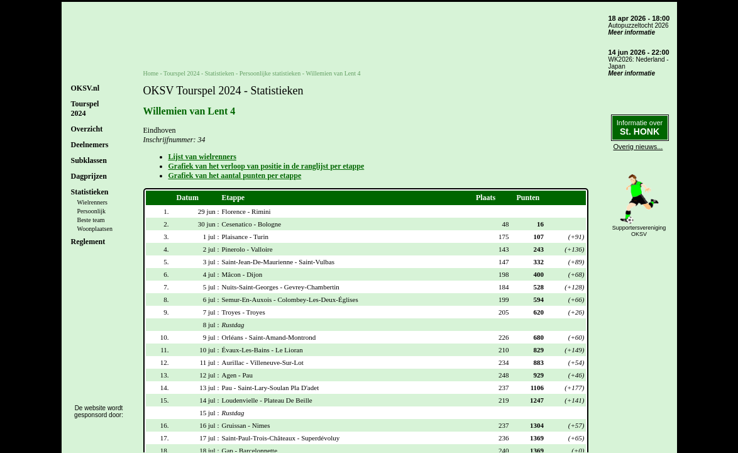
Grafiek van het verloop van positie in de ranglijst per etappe (266, 166)
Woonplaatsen (95, 228)
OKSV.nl (85, 88)
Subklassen (89, 160)
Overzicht (87, 129)
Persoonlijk (91, 211)
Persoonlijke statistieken (270, 73)
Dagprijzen (89, 176)
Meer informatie (632, 32)
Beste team (91, 219)
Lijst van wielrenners (202, 156)
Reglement (88, 241)
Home (150, 73)
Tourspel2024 (85, 108)
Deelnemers (90, 144)
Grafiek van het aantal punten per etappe (235, 175)
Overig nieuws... (638, 146)
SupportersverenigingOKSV (639, 231)
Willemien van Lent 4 (333, 73)
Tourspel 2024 (181, 73)
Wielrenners (92, 202)
